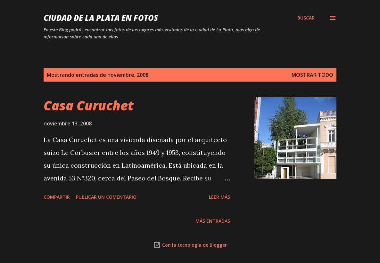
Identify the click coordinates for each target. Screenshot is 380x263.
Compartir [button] (57, 197)
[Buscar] (306, 18)
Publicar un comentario (106, 197)
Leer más (219, 197)
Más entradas (212, 221)
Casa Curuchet (89, 105)
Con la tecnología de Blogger (190, 245)
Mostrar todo (312, 74)
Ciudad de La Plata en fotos (101, 17)
